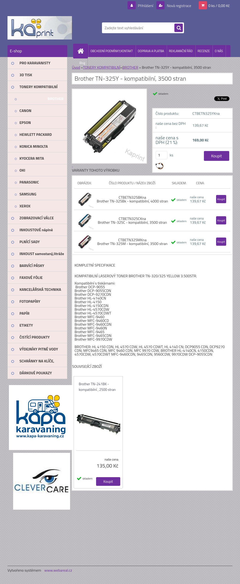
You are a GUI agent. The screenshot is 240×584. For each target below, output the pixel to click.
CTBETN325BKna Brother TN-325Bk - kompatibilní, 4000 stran (132, 199)
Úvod (76, 67)
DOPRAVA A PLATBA (151, 51)
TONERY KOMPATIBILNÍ (101, 67)
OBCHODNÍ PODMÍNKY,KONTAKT (111, 51)
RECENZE (204, 51)
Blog (82, 63)
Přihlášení (145, 5)
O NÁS (219, 51)
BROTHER (130, 67)
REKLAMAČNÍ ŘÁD (181, 51)
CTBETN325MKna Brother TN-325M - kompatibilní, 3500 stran (132, 241)
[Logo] (40, 28)
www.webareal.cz (58, 570)
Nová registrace (178, 5)
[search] (178, 28)
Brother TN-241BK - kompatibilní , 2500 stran (97, 386)
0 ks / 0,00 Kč (219, 5)
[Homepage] (82, 51)
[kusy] (161, 155)
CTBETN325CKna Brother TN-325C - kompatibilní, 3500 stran (132, 220)
